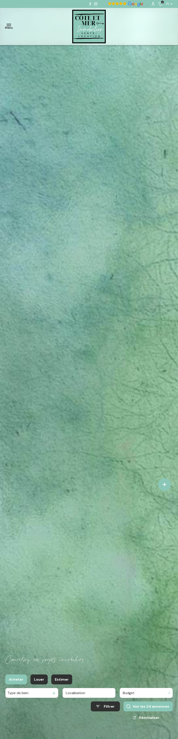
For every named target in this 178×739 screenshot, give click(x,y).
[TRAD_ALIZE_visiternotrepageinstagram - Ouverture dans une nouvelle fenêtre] (95, 4)
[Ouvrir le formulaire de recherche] (105, 707)
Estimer (62, 680)
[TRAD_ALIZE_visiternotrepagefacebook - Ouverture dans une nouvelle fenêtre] (90, 4)
